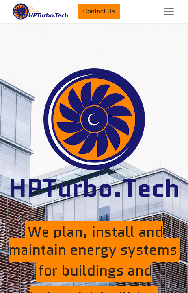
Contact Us (99, 11)
